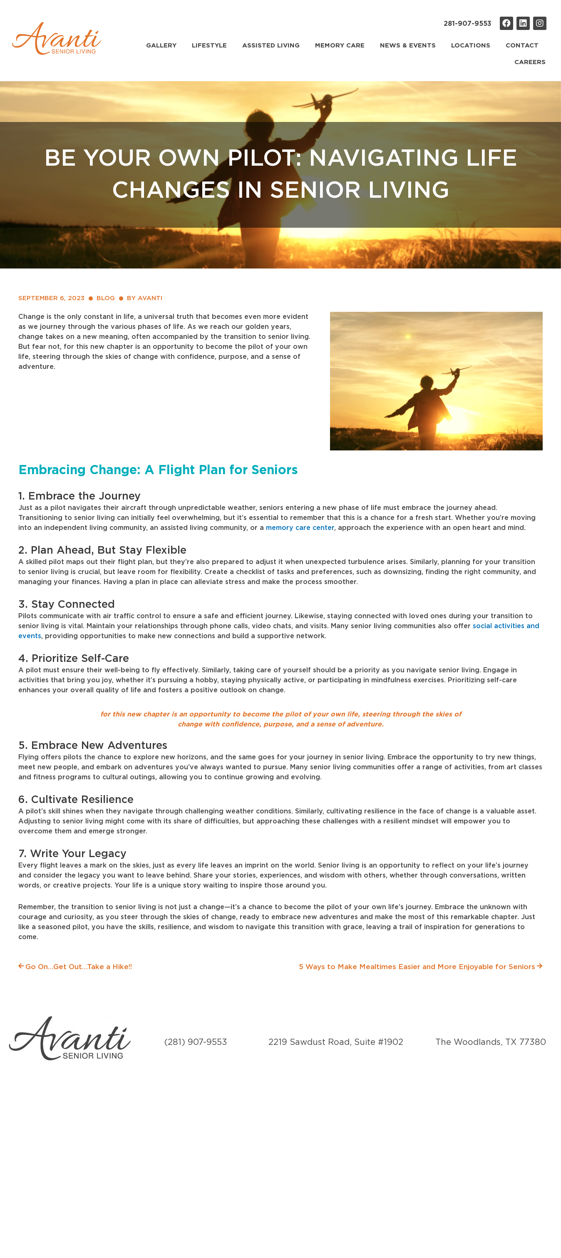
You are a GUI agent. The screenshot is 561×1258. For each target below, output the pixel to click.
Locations (470, 45)
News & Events (408, 45)
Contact (522, 45)
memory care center (300, 528)
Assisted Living (271, 45)
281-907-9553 (467, 23)
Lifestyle (209, 45)
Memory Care (340, 45)
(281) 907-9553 (195, 1043)
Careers (530, 62)
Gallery (161, 45)
